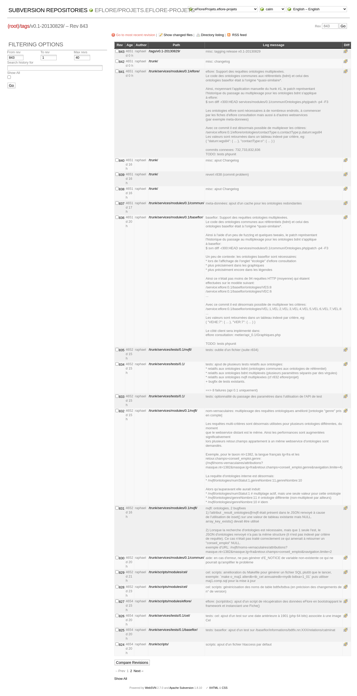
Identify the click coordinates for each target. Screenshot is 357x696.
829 (122, 572)
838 (122, 189)
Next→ (139, 671)
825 (122, 630)
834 (122, 364)
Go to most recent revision (135, 35)
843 (122, 52)
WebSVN (150, 687)
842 (122, 62)
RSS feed (239, 35)
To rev (44, 52)
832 (122, 411)
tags (24, 26)
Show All (13, 73)
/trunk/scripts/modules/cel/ (168, 572)
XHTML (213, 687)
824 (122, 645)
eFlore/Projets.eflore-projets (145, 10)
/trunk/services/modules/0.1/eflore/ (174, 71)
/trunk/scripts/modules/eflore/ (170, 601)
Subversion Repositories (48, 10)
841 (122, 72)
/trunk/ (153, 61)
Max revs (81, 52)
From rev (14, 52)
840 (122, 160)
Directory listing (212, 35)
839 (122, 175)
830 (122, 558)
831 (122, 508)
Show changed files (178, 35)
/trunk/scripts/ (159, 644)
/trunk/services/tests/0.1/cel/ (169, 615)
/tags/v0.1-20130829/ (164, 51)
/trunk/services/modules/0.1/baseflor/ (176, 217)
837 (122, 203)
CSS (225, 687)
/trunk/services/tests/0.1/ (167, 364)
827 (122, 602)
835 (122, 350)
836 (122, 218)
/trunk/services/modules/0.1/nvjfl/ (173, 411)
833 (122, 397)
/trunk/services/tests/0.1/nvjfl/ (170, 349)
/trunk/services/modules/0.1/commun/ (176, 203)
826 (122, 616)
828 (122, 587)
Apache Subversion (181, 687)
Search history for (20, 62)
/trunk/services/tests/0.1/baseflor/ (173, 630)
